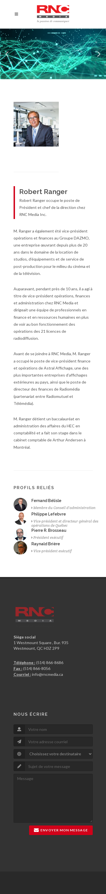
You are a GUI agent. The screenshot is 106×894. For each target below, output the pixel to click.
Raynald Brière (45, 544)
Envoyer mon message (61, 830)
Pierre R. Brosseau (48, 530)
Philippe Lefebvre (48, 514)
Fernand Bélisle (46, 500)
